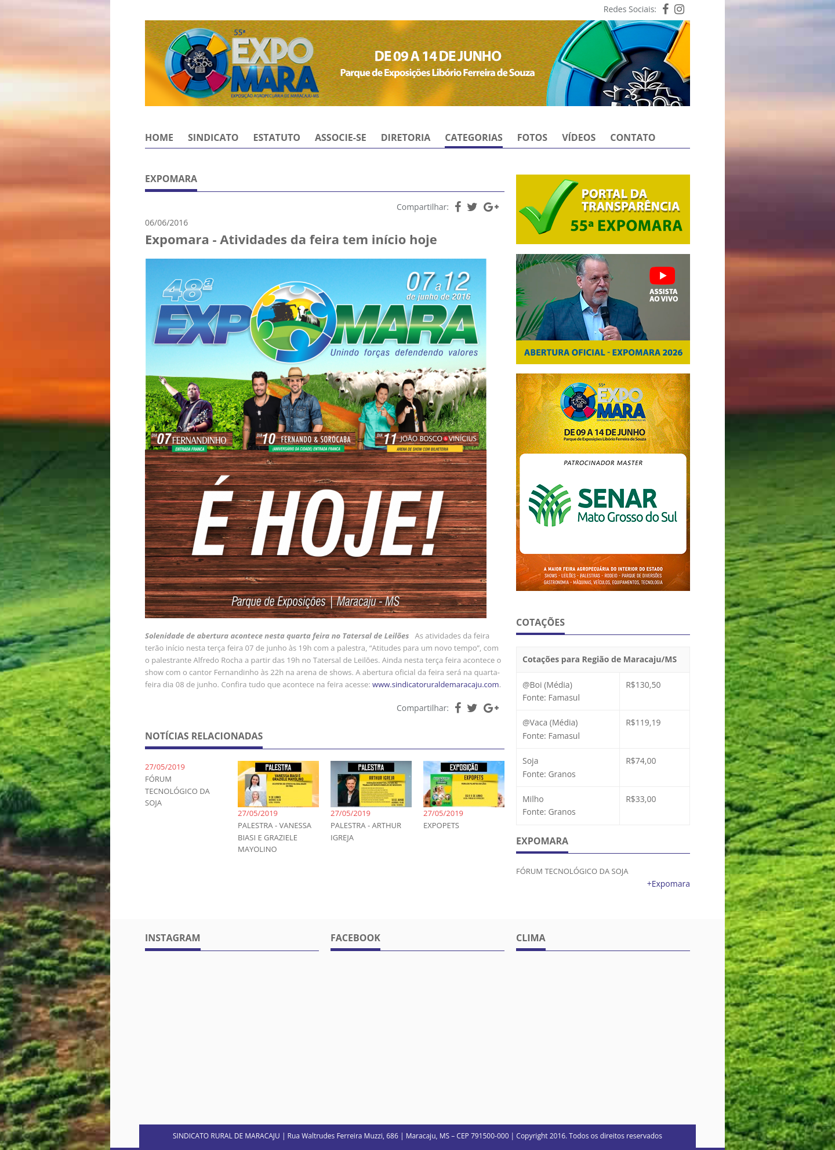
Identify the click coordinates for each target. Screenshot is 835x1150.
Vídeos (579, 138)
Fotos (532, 138)
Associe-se (340, 138)
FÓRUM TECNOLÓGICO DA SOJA (177, 791)
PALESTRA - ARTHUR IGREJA (366, 831)
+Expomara (668, 883)
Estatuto (276, 138)
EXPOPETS (441, 825)
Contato (632, 138)
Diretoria (406, 138)
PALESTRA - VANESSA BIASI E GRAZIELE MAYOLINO (274, 837)
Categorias (474, 138)
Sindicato (213, 138)
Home (159, 138)
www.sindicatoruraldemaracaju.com (435, 684)
